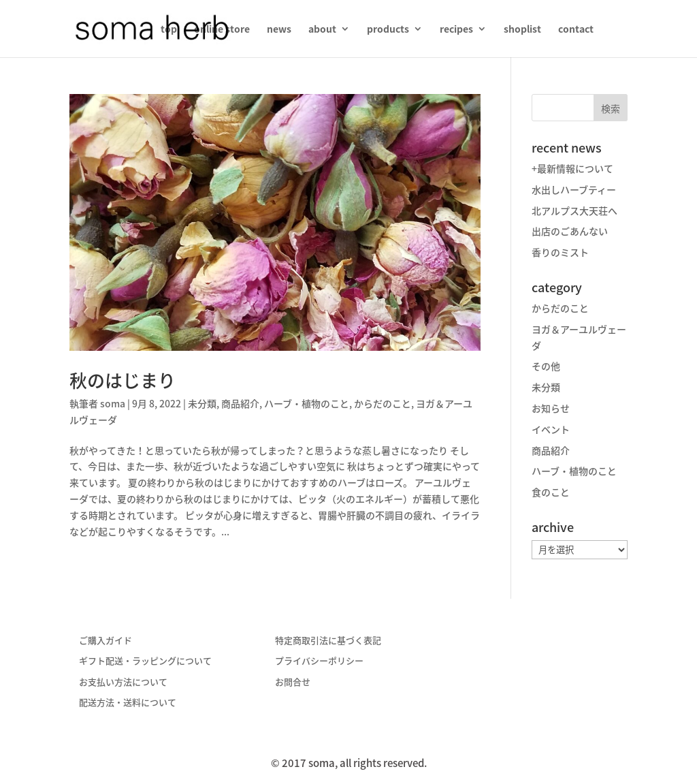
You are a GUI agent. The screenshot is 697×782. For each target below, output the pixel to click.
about (322, 29)
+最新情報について (572, 168)
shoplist (522, 29)
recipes (456, 29)
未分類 (202, 403)
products (388, 29)
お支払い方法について (123, 681)
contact (576, 29)
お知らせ (551, 408)
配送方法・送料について (127, 701)
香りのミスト (560, 252)
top (169, 29)
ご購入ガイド (105, 640)
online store (222, 29)
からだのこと (382, 403)
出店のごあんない (570, 231)
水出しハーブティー (574, 189)
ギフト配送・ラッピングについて (145, 660)
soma (112, 403)
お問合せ (292, 681)
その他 (546, 366)
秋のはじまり (122, 380)
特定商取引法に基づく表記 (328, 640)
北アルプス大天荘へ (574, 210)
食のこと (551, 492)
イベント (551, 429)
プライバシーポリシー (319, 660)
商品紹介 (240, 403)
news (279, 29)
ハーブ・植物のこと (306, 403)
